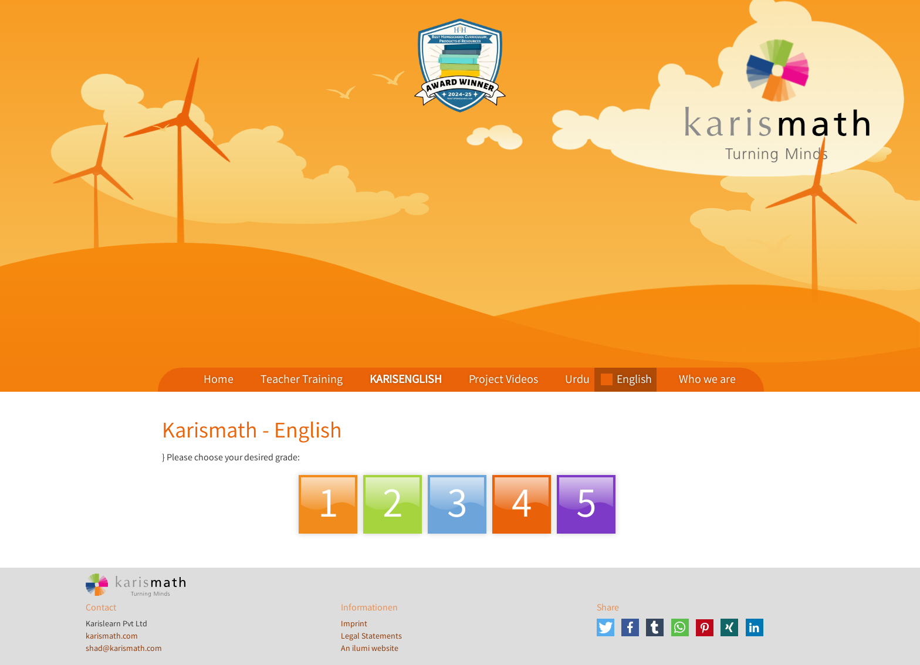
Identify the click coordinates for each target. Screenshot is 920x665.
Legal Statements (371, 637)
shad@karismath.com (124, 649)
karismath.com (112, 637)
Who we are (707, 380)
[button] (607, 627)
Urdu (577, 380)
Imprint (354, 624)
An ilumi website (369, 649)
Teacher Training (302, 380)
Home (219, 380)
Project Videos (503, 380)
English (634, 380)
